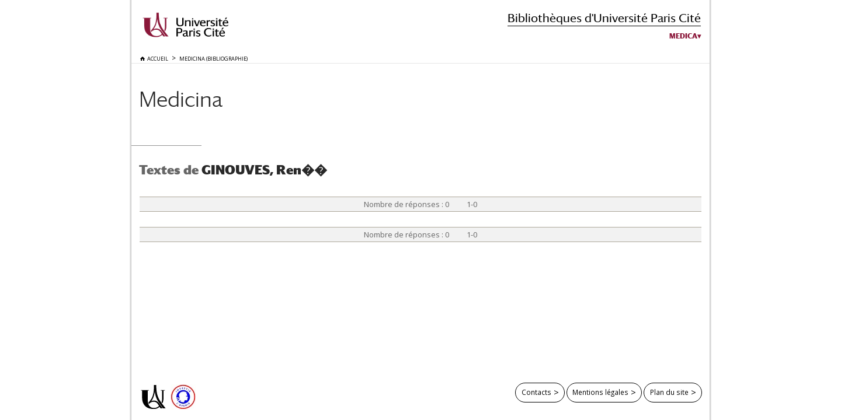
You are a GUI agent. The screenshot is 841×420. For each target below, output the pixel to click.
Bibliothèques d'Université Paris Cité (604, 17)
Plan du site (669, 392)
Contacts (536, 392)
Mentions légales (600, 392)
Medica (683, 36)
